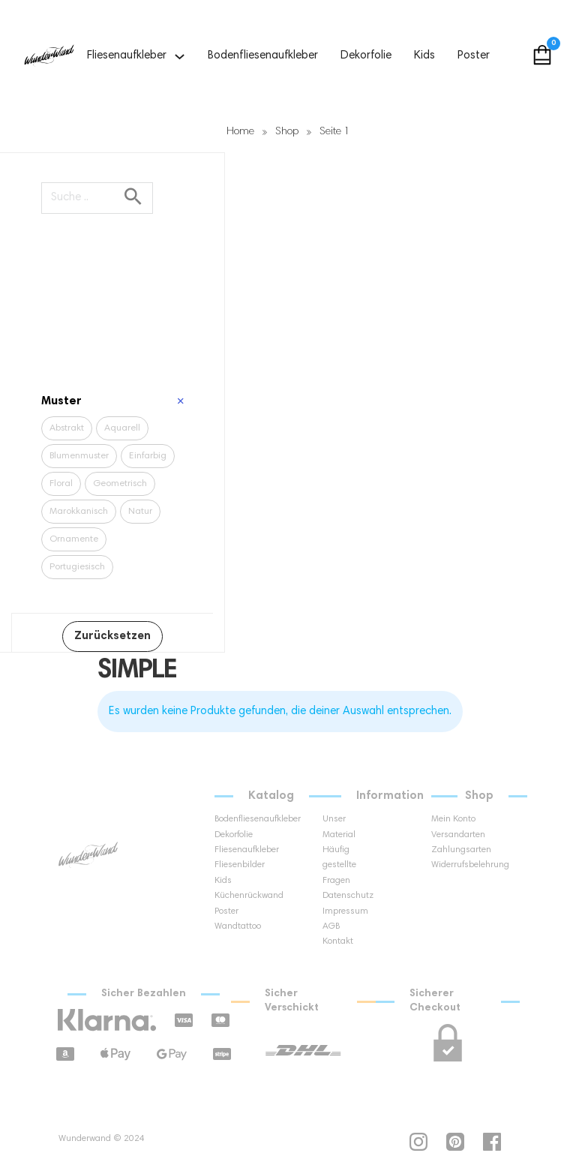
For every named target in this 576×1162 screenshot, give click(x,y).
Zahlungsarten (456, 849)
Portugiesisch (77, 567)
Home (240, 132)
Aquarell (122, 428)
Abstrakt (67, 428)
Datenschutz (348, 895)
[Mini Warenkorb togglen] (542, 55)
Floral (61, 483)
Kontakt (337, 941)
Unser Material (339, 827)
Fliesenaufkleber (126, 56)
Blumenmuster (79, 456)
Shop (286, 132)
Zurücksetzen (112, 636)
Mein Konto (453, 819)
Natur (140, 511)
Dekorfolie (366, 56)
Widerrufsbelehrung (456, 864)
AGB (331, 926)
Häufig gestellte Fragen (339, 865)
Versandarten (456, 834)
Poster (474, 56)
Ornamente (74, 539)
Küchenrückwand (240, 895)
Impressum (345, 911)
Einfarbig (147, 456)
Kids (424, 56)
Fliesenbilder (239, 864)
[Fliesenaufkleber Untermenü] (179, 56)
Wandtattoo (237, 926)
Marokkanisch (79, 511)
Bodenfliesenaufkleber (263, 56)
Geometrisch (120, 483)
